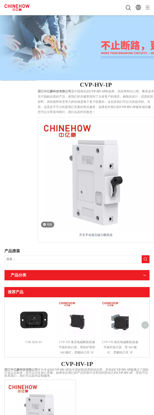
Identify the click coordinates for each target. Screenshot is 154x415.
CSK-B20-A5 (33, 342)
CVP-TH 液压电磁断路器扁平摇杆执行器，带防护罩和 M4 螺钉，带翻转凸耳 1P (77, 347)
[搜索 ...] (73, 259)
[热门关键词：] (145, 259)
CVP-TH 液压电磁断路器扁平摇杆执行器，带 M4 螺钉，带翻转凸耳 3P (120, 347)
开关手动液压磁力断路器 (96, 235)
